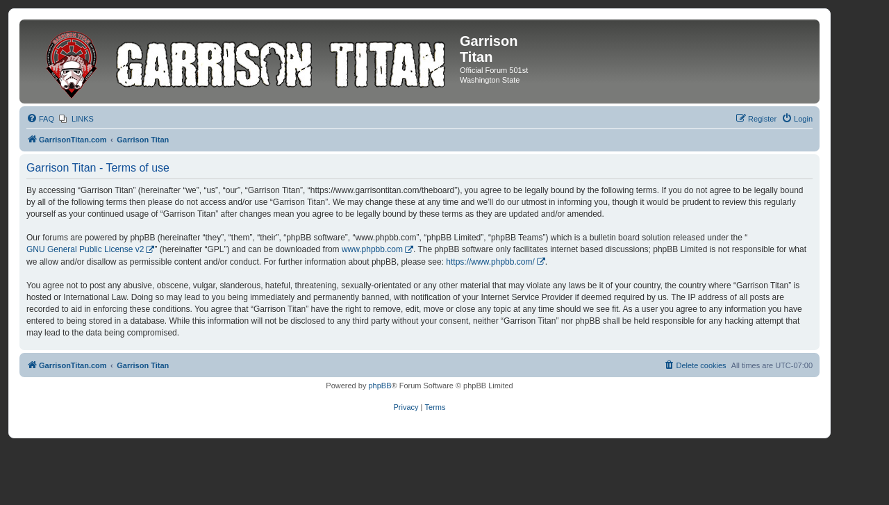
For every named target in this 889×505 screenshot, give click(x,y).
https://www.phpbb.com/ (490, 262)
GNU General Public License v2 (85, 249)
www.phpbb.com (372, 249)
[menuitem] (40, 118)
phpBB (379, 385)
